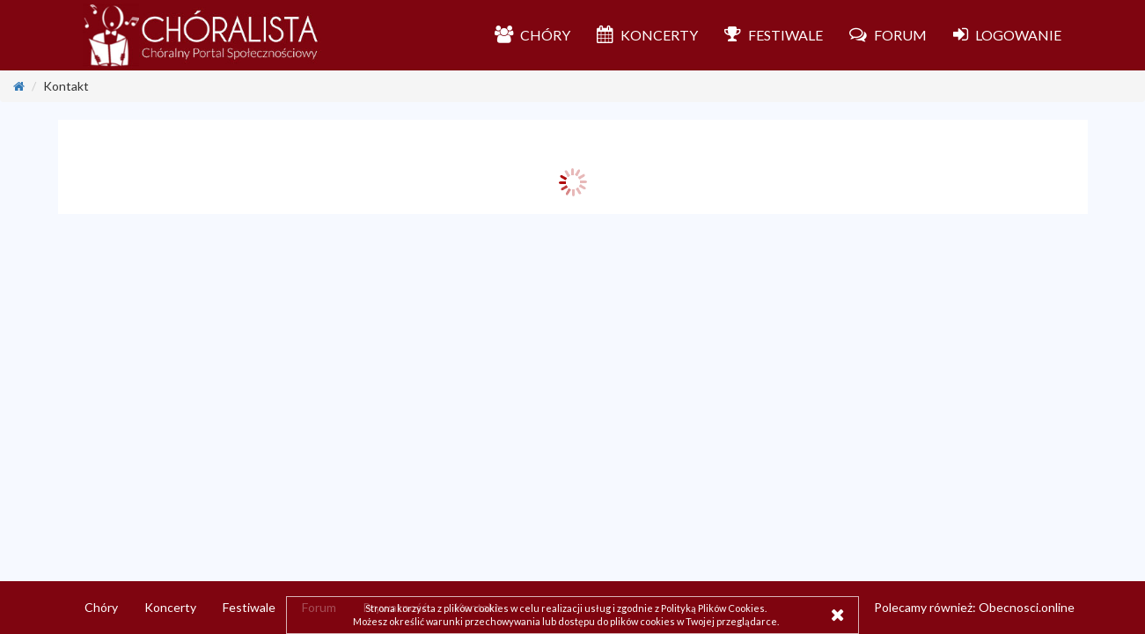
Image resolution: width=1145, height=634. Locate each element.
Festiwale (249, 607)
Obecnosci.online (1027, 607)
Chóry (101, 607)
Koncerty (170, 607)
